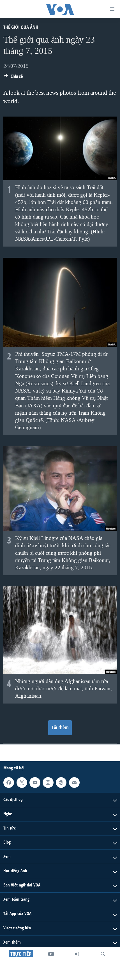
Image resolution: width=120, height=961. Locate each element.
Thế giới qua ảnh (20, 27)
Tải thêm (60, 727)
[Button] (13, 77)
